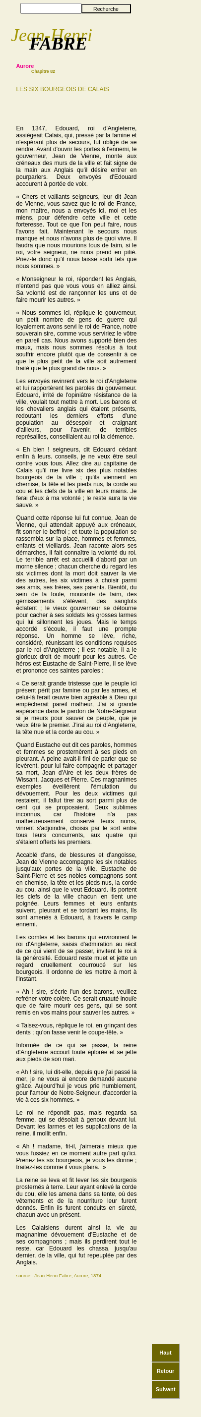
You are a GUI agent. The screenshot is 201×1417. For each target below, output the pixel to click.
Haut (165, 1349)
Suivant (166, 1385)
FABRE (58, 44)
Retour (165, 1367)
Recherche (106, 9)
